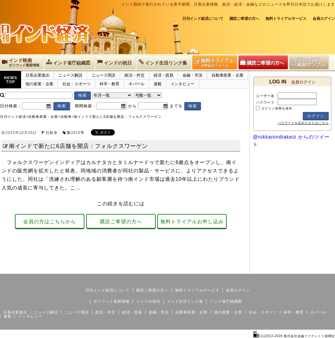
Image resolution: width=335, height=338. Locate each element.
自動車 (52, 133)
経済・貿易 (164, 75)
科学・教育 (110, 84)
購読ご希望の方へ (244, 18)
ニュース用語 (103, 75)
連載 (158, 84)
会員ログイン (324, 18)
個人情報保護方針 (320, 269)
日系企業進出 (37, 75)
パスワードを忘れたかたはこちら (303, 123)
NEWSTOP (10, 79)
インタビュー (182, 84)
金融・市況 (192, 75)
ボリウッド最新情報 (111, 301)
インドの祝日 (148, 301)
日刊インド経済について (202, 18)
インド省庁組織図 (226, 301)
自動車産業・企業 (227, 75)
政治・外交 (134, 75)
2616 (75, 133)
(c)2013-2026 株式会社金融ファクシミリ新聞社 (294, 336)
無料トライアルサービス (286, 18)
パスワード (265, 102)
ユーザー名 (265, 96)
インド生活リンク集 (185, 301)
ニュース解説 (70, 75)
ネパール (136, 84)
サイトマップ (288, 269)
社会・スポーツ (76, 84)
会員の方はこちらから (49, 221)
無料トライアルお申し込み (192, 221)
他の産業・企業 (39, 84)
